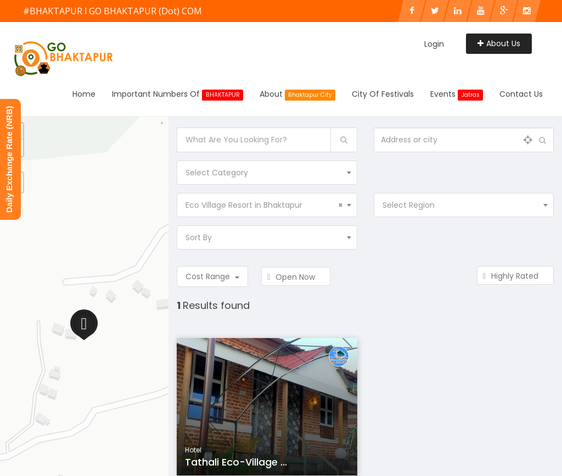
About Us (498, 43)
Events (456, 94)
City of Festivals (383, 93)
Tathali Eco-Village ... (236, 462)
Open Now (295, 277)
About (298, 94)
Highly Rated (515, 275)
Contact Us (521, 93)
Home (83, 93)
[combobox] (267, 172)
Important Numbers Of (177, 94)
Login (434, 43)
